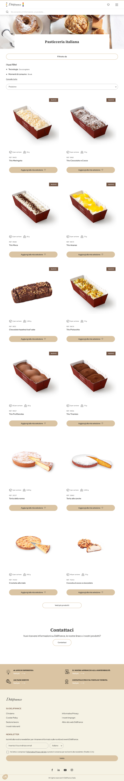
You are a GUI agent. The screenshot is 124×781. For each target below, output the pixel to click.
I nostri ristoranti (13, 726)
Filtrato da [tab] (62, 56)
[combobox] (62, 12)
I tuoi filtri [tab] (11, 64)
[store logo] (15, 5)
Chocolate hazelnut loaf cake (22, 329)
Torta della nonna (17, 498)
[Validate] (62, 758)
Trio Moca (13, 245)
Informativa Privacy (70, 713)
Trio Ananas (71, 245)
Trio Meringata (15, 160)
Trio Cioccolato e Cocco (77, 160)
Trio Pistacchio (73, 329)
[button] (33, 170)
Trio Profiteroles (16, 414)
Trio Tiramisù (72, 414)
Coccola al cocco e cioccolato (79, 583)
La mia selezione (108, 4)
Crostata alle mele (17, 583)
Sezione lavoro (12, 722)
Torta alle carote (73, 498)
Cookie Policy (12, 717)
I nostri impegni (68, 717)
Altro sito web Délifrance (72, 722)
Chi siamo (10, 713)
